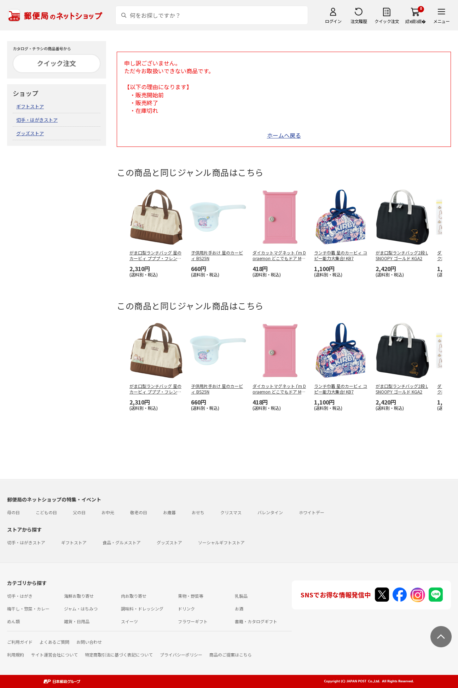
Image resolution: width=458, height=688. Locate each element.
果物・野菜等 (190, 596)
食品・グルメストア (122, 542)
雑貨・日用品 (76, 621)
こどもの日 (46, 512)
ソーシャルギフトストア (221, 542)
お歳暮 (169, 512)
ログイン (333, 21)
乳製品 (241, 596)
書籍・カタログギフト (256, 621)
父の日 (79, 512)
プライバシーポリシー (181, 655)
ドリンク (186, 609)
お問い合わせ (89, 642)
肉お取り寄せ (133, 596)
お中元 (108, 512)
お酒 (239, 609)
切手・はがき (20, 596)
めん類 (13, 621)
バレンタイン (270, 512)
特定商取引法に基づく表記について (119, 655)
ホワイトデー (311, 512)
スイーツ (129, 621)
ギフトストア (30, 106)
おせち (198, 512)
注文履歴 (358, 21)
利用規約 (15, 655)
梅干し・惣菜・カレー (28, 609)
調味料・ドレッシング (142, 609)
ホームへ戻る (284, 135)
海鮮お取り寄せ (79, 596)
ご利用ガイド (20, 642)
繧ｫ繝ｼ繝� (415, 21)
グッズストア (30, 133)
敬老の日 (138, 512)
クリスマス (231, 512)
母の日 (13, 512)
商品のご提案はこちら (230, 655)
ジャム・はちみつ (81, 609)
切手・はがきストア (37, 119)
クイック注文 (387, 21)
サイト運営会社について (54, 655)
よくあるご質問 (54, 642)
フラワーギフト (193, 621)
